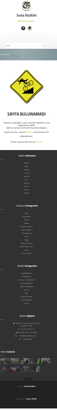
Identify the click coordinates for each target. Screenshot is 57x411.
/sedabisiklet (27, 339)
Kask (26, 213)
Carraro (26, 186)
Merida (26, 163)
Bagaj (26, 240)
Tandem (27, 290)
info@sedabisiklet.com (27, 335)
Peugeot (26, 169)
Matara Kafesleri (26, 243)
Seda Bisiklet (4, 54)
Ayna (26, 236)
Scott (26, 173)
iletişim (29, 132)
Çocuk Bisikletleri (26, 283)
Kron (26, 179)
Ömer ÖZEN (31, 398)
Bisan (26, 166)
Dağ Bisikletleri (26, 273)
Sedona (26, 176)
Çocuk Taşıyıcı (26, 253)
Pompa (26, 220)
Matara (26, 223)
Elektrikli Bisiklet (26, 296)
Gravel (26, 303)
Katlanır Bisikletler (26, 286)
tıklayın (39, 141)
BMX (26, 293)
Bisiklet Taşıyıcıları (26, 246)
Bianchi (26, 183)
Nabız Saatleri (26, 230)
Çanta (27, 250)
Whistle (26, 193)
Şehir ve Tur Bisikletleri (26, 280)
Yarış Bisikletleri (26, 300)
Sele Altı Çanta (26, 233)
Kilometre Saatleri (26, 226)
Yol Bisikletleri (26, 276)
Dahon (26, 189)
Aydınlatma (27, 216)
